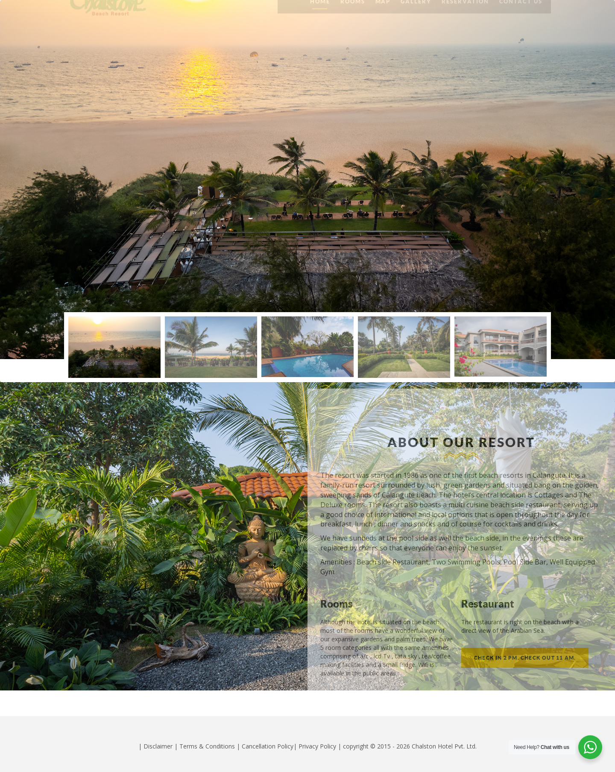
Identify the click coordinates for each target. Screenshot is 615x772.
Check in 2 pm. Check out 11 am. (525, 658)
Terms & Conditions (207, 746)
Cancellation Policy (267, 746)
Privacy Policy (317, 746)
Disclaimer (158, 746)
